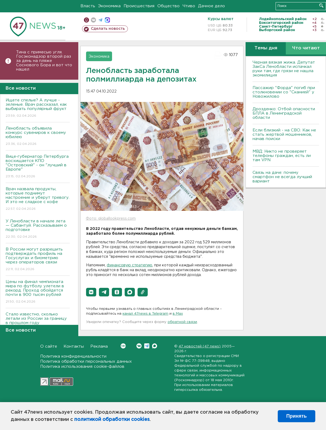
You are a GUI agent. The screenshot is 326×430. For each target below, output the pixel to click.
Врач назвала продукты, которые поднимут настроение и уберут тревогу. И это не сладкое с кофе (38, 199)
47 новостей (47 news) (200, 346)
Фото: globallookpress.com (111, 218)
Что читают (306, 48)
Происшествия (139, 6)
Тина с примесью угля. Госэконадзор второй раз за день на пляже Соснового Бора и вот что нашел (44, 60)
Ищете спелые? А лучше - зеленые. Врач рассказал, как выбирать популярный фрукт (38, 108)
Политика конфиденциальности (73, 356)
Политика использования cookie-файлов (82, 366)
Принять (296, 416)
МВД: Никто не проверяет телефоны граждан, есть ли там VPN (282, 156)
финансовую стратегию (129, 265)
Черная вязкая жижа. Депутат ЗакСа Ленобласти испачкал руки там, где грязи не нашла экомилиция (284, 69)
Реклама (99, 346)
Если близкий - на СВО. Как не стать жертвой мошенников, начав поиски (284, 134)
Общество (168, 6)
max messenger (107, 20)
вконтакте (93, 20)
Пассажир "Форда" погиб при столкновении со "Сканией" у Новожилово (284, 92)
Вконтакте (123, 345)
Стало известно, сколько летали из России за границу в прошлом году (38, 322)
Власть (87, 6)
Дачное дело (211, 6)
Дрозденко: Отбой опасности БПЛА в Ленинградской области (284, 113)
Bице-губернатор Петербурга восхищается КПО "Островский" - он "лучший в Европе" (38, 167)
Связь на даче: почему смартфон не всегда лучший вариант (282, 177)
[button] (91, 292)
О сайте (48, 346)
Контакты (74, 346)
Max (154, 345)
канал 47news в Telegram (145, 313)
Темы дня (265, 48)
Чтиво (189, 6)
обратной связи (182, 322)
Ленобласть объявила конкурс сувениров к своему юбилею (38, 136)
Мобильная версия (86, 20)
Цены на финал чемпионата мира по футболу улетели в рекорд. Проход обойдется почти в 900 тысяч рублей (38, 292)
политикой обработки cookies (112, 419)
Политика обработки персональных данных (86, 361)
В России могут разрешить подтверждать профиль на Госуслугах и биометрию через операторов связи (38, 259)
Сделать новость (108, 28)
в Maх (178, 313)
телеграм (100, 20)
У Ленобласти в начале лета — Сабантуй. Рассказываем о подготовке (38, 229)
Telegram (146, 345)
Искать (321, 5)
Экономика (109, 6)
